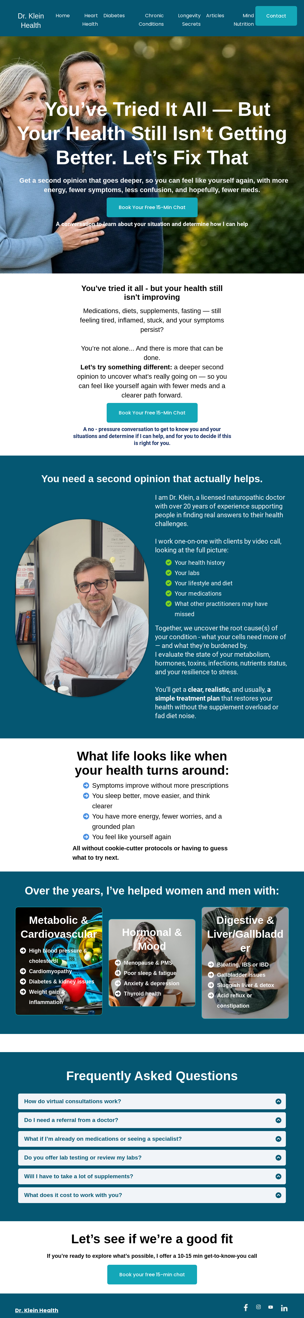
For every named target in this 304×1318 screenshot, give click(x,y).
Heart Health (90, 20)
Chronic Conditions (151, 20)
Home (63, 15)
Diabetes (114, 15)
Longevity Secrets (189, 20)
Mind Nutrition (244, 20)
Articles (215, 15)
